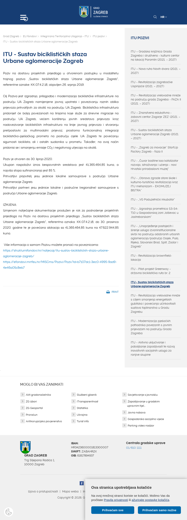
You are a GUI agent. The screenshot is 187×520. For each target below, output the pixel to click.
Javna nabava (136, 412)
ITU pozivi (99, 36)
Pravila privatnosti (116, 500)
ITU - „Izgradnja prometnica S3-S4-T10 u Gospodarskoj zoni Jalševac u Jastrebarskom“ (154, 212)
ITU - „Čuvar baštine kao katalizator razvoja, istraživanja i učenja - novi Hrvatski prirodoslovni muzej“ (154, 164)
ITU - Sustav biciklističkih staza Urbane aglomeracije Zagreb (152, 284)
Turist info (83, 421)
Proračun (31, 414)
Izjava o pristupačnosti (43, 491)
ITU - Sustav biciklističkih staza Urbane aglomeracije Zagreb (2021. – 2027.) (155, 134)
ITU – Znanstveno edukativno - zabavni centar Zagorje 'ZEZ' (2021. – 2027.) (155, 116)
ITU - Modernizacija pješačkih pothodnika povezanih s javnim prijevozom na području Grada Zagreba (151, 327)
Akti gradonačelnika (38, 394)
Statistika (82, 408)
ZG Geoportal (34, 408)
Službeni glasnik (87, 394)
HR (164, 17)
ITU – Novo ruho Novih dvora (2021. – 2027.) (155, 71)
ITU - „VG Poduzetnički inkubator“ (153, 199)
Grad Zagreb (11, 36)
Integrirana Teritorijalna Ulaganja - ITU (65, 36)
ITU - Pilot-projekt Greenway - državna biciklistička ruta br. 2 (151, 271)
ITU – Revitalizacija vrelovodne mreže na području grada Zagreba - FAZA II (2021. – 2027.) (156, 99)
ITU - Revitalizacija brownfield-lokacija (151, 257)
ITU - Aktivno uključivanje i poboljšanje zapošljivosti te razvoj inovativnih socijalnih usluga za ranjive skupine (153, 348)
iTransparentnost (87, 401)
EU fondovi (30, 36)
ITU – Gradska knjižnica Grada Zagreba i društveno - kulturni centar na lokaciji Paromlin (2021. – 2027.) (155, 55)
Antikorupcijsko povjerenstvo (44, 421)
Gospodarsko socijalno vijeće (146, 419)
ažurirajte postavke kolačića (150, 500)
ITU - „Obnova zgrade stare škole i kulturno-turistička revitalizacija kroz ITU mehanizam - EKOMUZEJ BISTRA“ (154, 184)
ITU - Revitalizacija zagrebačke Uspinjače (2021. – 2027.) (152, 84)
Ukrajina (82, 414)
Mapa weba (70, 491)
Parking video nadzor (141, 425)
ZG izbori (31, 401)
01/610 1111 (134, 447)
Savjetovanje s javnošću (143, 394)
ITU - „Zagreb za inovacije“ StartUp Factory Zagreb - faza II (154, 149)
